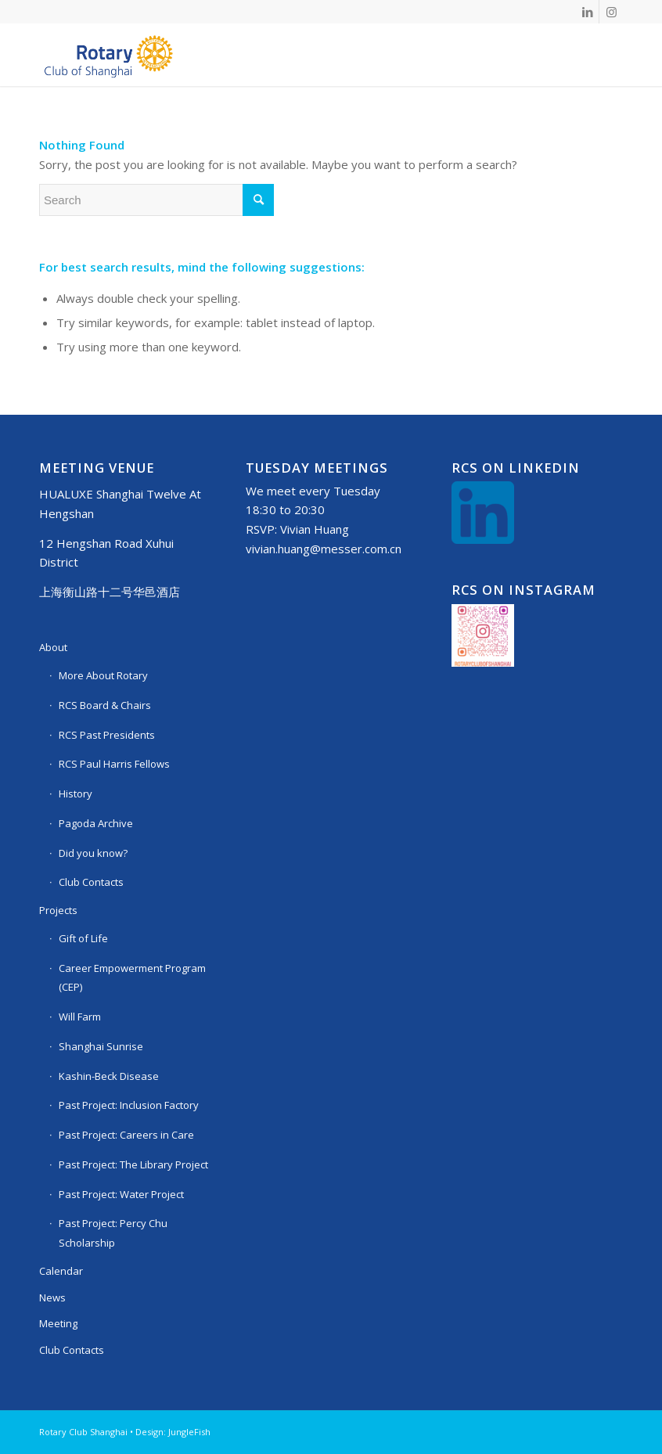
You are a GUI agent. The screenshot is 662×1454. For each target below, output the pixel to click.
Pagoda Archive (96, 823)
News (52, 1297)
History (75, 793)
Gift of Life (83, 938)
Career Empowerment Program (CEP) (132, 978)
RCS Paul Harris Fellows (114, 764)
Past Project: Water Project (121, 1194)
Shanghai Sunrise (101, 1046)
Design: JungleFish (172, 1432)
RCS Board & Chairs (105, 705)
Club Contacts (91, 882)
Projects (58, 910)
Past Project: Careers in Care (126, 1135)
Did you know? (93, 853)
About (53, 647)
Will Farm (80, 1017)
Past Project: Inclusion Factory (129, 1105)
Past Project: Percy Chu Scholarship (113, 1233)
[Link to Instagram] (611, 11)
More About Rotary (103, 675)
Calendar (61, 1271)
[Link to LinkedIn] (587, 11)
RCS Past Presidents (107, 735)
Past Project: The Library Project (133, 1164)
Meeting (58, 1323)
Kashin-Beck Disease (109, 1076)
